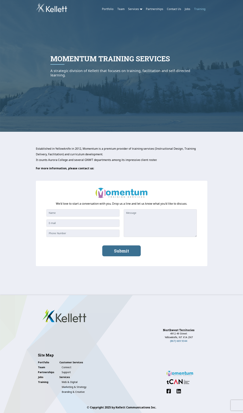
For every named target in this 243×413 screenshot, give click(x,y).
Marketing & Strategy (74, 387)
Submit (121, 251)
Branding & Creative (73, 392)
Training (199, 9)
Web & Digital (69, 382)
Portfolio (108, 9)
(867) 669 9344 (178, 341)
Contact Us (174, 9)
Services (133, 9)
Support (66, 372)
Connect (66, 367)
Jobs (187, 9)
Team (121, 9)
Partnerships (154, 9)
